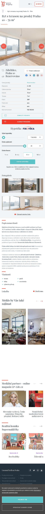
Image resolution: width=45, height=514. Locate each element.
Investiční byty (6, 484)
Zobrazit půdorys (23, 115)
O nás (22, 478)
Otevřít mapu (38, 291)
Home (4, 10)
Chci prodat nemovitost (9, 481)
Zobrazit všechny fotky (22, 214)
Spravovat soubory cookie (22, 507)
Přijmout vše (22, 499)
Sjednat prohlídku (23, 121)
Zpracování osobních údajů (28, 481)
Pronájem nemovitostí (8, 478)
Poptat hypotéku (22, 161)
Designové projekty (25, 475)
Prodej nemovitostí (7, 475)
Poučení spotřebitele (26, 484)
